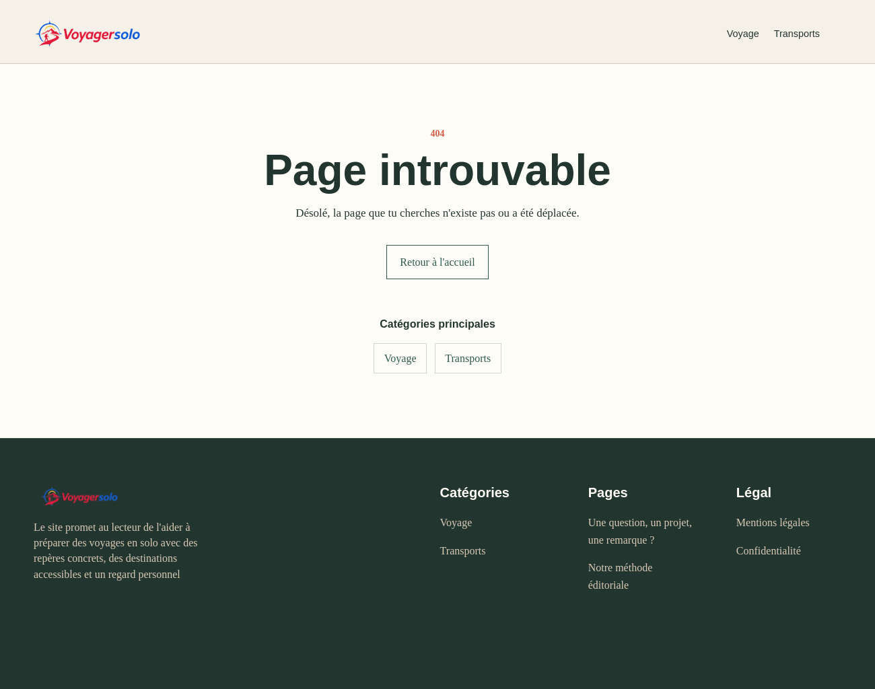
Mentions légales (773, 522)
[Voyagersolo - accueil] (369, 33)
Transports (797, 33)
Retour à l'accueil (437, 262)
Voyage (743, 33)
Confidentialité (768, 550)
